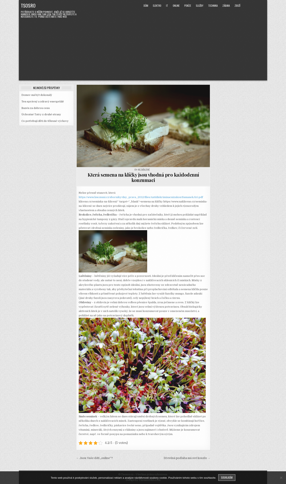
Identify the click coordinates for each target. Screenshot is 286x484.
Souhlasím (227, 477)
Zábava (226, 6)
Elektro (157, 6)
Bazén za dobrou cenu (35, 108)
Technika (213, 6)
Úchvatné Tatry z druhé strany (41, 114)
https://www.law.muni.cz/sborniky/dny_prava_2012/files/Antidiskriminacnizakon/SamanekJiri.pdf (141, 197)
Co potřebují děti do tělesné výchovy (45, 120)
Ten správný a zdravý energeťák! (42, 101)
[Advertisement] (143, 48)
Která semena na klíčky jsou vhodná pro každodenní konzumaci (143, 177)
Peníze (187, 6)
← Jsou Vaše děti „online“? (94, 458)
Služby (199, 6)
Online (176, 6)
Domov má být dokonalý (36, 94)
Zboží (237, 6)
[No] (281, 478)
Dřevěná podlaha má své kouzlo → (187, 458)
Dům (146, 6)
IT (167, 6)
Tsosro (28, 5)
